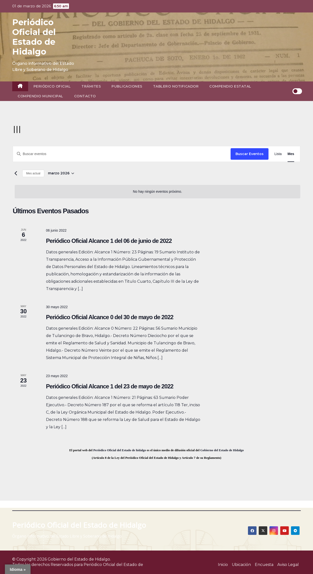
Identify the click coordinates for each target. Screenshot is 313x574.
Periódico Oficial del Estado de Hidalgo (34, 37)
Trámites (91, 86)
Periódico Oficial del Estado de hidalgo (119, 450)
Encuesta (264, 564)
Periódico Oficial (52, 86)
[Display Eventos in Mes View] (291, 154)
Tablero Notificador (176, 86)
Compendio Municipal (40, 96)
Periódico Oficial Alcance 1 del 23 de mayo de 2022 (109, 386)
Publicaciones (127, 86)
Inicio (223, 564)
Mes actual (33, 173)
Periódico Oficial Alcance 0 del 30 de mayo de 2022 (109, 317)
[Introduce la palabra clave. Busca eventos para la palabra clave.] (122, 154)
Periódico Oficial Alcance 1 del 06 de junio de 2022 (109, 240)
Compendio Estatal (230, 86)
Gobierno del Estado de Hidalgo (222, 450)
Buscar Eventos (249, 154)
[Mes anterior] (16, 173)
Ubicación (241, 564)
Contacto (85, 96)
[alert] (157, 191)
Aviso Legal (288, 564)
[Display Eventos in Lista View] (278, 154)
